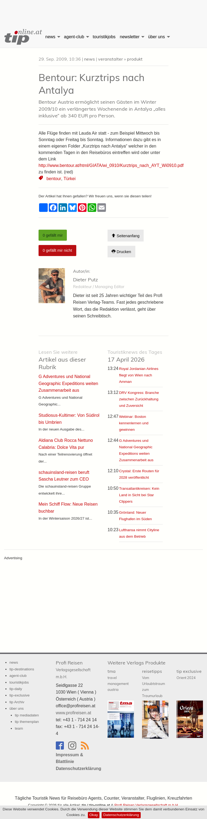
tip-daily (15, 689)
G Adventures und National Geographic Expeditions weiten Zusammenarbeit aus (68, 383)
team (19, 728)
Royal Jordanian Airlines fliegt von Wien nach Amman (138, 375)
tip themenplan (27, 722)
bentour (53, 178)
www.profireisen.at (73, 712)
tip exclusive (189, 674)
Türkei (69, 178)
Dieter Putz (85, 279)
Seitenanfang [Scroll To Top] (125, 235)
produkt (135, 59)
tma (118, 680)
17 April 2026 (135, 356)
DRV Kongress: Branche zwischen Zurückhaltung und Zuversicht (139, 399)
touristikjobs (104, 36)
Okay (93, 815)
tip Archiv (16, 702)
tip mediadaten (27, 715)
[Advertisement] (103, 9)
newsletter (130, 36)
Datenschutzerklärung (121, 815)
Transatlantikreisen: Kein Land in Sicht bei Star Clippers (139, 494)
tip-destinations (21, 669)
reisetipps (153, 683)
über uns (156, 36)
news (50, 36)
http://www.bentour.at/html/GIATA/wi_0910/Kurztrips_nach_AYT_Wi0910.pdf (111, 165)
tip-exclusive (19, 695)
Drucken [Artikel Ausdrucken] (121, 251)
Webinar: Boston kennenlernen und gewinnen (134, 423)
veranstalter (110, 59)
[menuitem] (21, 37)
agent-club (74, 36)
